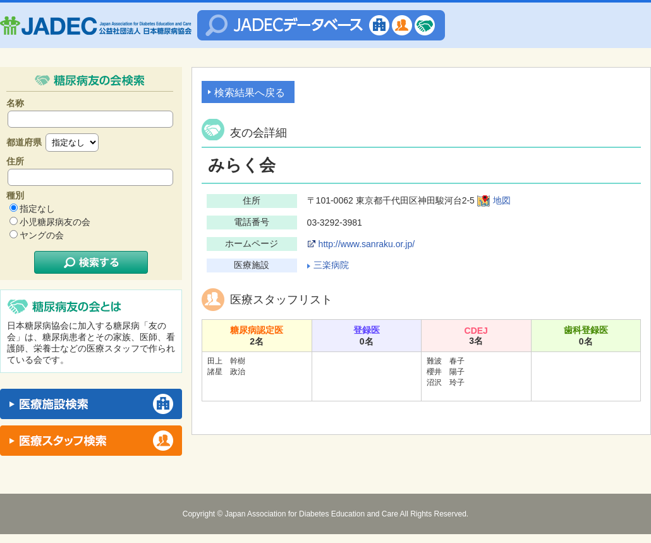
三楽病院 (331, 265)
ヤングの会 (42, 235)
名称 (15, 103)
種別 (15, 195)
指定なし (37, 209)
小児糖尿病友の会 (55, 222)
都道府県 (24, 142)
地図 (502, 200)
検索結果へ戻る (249, 92)
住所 (15, 161)
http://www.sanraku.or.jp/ (367, 244)
